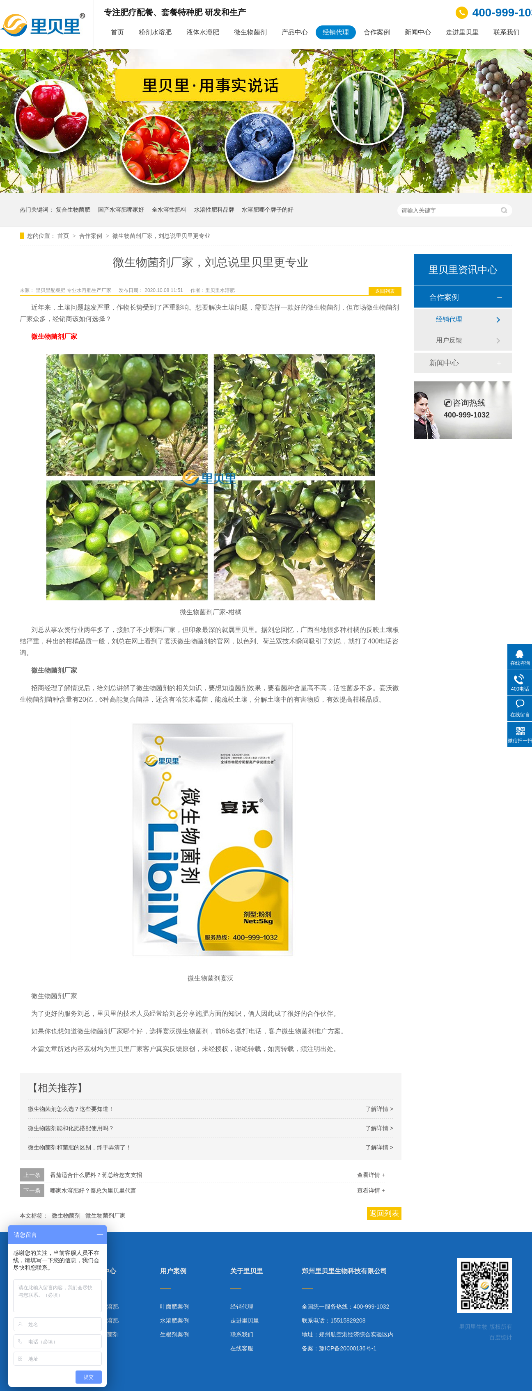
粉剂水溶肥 (155, 32)
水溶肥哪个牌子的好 (268, 209)
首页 (117, 32)
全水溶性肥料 (169, 209)
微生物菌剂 (250, 32)
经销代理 (336, 32)
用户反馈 (449, 340)
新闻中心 (418, 32)
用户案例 (173, 1271)
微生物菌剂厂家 (54, 336)
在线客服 (241, 1348)
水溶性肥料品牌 (214, 209)
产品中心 (295, 32)
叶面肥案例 (174, 1306)
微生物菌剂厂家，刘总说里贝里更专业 (161, 236)
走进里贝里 (462, 32)
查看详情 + (371, 1175)
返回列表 (385, 291)
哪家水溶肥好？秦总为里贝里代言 (93, 1190)
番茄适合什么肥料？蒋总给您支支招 (96, 1175)
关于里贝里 (246, 1271)
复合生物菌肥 (73, 209)
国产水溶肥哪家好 (121, 209)
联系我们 (506, 32)
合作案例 (377, 32)
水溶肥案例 (174, 1320)
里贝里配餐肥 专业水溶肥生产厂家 (74, 290)
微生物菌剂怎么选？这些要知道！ (71, 1109)
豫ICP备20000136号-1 (347, 1348)
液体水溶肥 (202, 32)
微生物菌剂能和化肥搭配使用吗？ (71, 1128)
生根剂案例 (174, 1334)
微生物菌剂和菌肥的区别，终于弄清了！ (79, 1147)
